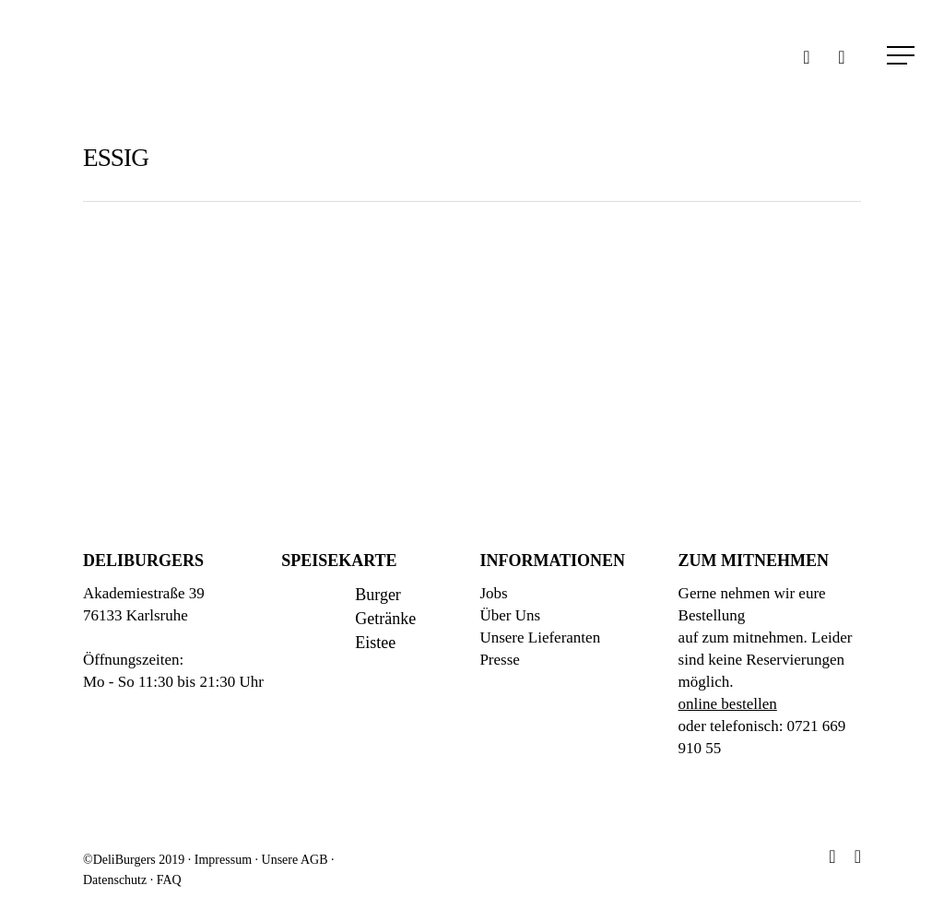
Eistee (375, 642)
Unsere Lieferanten (539, 637)
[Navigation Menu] (902, 55)
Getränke (385, 618)
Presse (499, 659)
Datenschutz (115, 880)
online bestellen (727, 704)
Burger (378, 594)
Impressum (223, 860)
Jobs (493, 593)
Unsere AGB (295, 860)
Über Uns (509, 615)
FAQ (169, 880)
